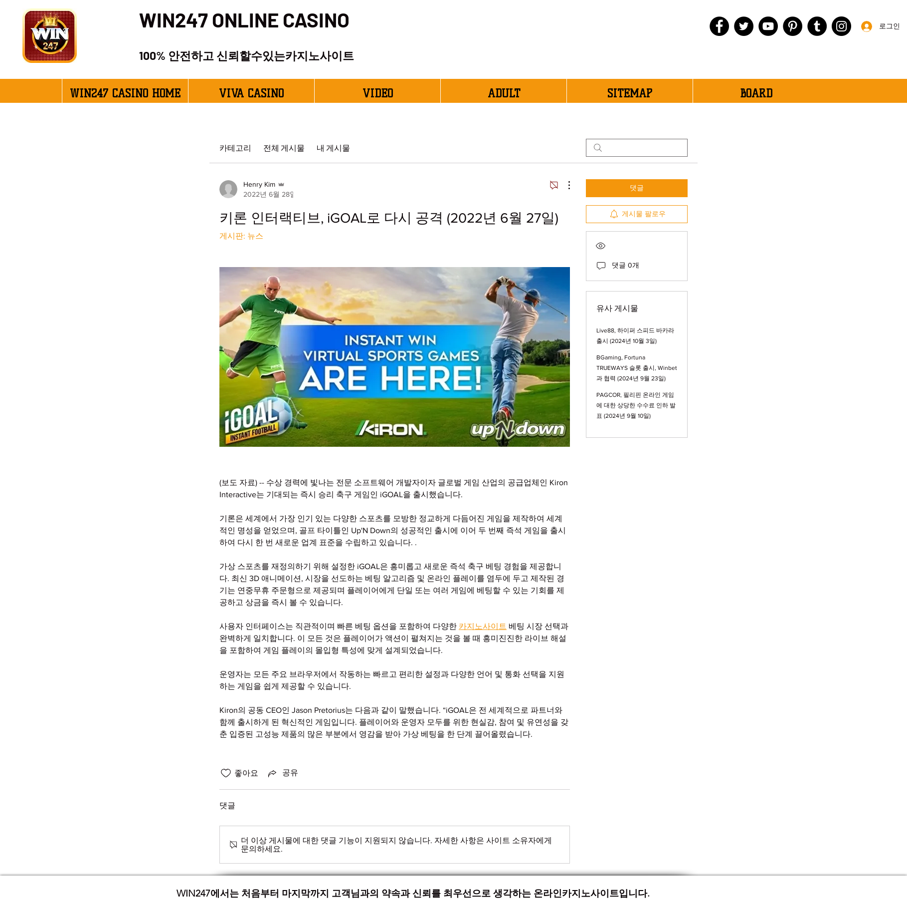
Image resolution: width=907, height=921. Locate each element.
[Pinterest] (792, 26)
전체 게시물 (284, 147)
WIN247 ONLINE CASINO (244, 19)
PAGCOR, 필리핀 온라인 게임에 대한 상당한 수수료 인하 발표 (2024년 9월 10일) (636, 405)
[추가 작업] (564, 185)
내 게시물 (333, 147)
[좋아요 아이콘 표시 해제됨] (225, 773)
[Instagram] (841, 26)
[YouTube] (768, 26)
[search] (637, 148)
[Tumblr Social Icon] (817, 26)
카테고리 (235, 147)
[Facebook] (719, 26)
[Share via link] (282, 773)
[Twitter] (743, 26)
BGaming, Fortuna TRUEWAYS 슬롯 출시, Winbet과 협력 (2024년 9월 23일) (636, 368)
